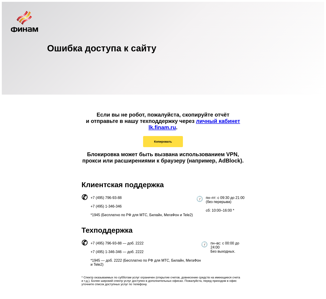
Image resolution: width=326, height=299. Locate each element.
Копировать (163, 141)
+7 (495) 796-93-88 (106, 198)
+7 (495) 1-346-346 (106, 206)
